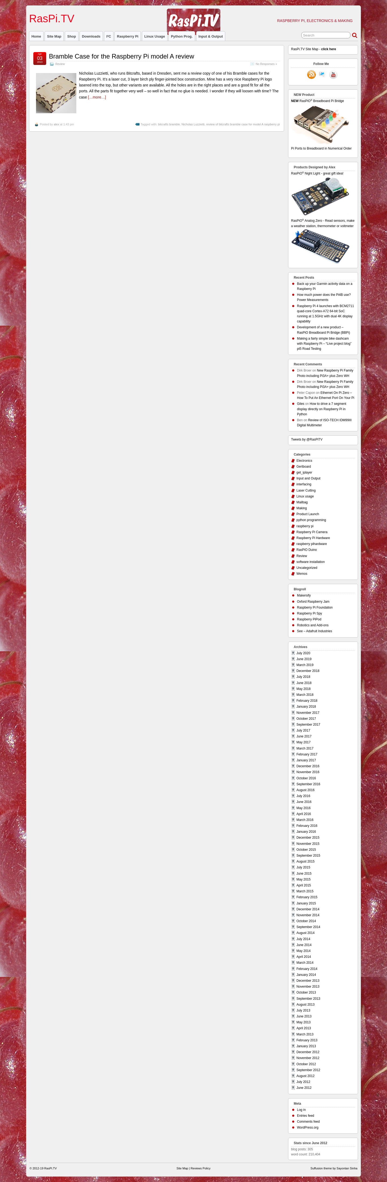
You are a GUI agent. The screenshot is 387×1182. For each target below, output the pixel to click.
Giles (300, 404)
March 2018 (304, 695)
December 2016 (307, 766)
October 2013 (306, 992)
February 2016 (306, 826)
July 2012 (303, 1082)
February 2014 (306, 969)
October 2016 (306, 778)
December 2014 (307, 909)
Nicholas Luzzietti (193, 124)
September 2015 (308, 855)
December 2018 (307, 671)
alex (56, 124)
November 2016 (307, 772)
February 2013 (306, 1040)
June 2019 (303, 659)
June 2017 (303, 736)
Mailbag (302, 502)
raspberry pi (127, 36)
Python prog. (182, 36)
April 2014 (303, 957)
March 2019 (304, 665)
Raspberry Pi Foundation (315, 607)
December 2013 (307, 981)
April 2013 (303, 1028)
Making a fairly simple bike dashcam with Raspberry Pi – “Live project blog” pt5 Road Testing (324, 344)
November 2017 (307, 713)
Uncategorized (306, 568)
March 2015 (304, 891)
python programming (311, 520)
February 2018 (306, 701)
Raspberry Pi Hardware (313, 538)
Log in (301, 1110)
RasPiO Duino (306, 550)
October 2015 (306, 850)
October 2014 (306, 921)
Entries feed (305, 1116)
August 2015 (305, 861)
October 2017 (306, 719)
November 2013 (307, 986)
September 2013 (308, 999)
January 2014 (306, 975)
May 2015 (303, 879)
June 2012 (303, 1088)
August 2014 (305, 933)
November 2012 (307, 1058)
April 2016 (303, 814)
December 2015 (307, 837)
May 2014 (303, 951)
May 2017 (303, 742)
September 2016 (308, 784)
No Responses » (266, 64)
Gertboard (303, 466)
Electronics (304, 461)
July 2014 (303, 939)
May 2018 (303, 689)
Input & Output (211, 36)
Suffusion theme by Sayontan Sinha (333, 1168)
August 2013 (305, 1004)
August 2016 (305, 790)
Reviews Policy (200, 1168)
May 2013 (303, 1022)
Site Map (54, 36)
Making (301, 508)
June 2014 (303, 945)
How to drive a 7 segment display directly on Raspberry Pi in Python (321, 409)
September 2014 (308, 927)
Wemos (301, 574)
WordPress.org (307, 1127)
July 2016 (303, 796)
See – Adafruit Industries (314, 631)
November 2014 (307, 915)
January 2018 (306, 706)
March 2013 (304, 1034)
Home (36, 36)
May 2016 (303, 808)
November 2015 (307, 844)
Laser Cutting (306, 490)
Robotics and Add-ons (312, 625)
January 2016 (306, 832)
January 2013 (306, 1046)
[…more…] (97, 97)
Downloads (91, 36)
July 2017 (303, 730)
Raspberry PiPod (309, 619)
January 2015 (306, 903)
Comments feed (308, 1121)
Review (60, 64)
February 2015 (306, 897)
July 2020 (303, 653)
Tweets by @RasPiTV (306, 439)
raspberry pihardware (311, 544)
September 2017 (308, 724)
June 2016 (303, 802)
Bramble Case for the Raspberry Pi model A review (121, 56)
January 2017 (306, 760)
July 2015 (303, 867)
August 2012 (305, 1076)
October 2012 (306, 1064)
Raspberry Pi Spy (309, 613)
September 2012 (308, 1070)
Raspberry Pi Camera (311, 532)
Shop (71, 36)
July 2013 (303, 1010)
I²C (108, 36)
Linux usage (154, 36)
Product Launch (307, 514)
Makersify (304, 595)
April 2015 (303, 885)
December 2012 (307, 1052)
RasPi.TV (51, 18)
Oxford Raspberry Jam (313, 601)
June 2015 (303, 873)
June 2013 (303, 1016)
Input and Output (308, 478)
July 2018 (303, 677)
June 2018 (303, 683)
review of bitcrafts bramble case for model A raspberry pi (243, 124)
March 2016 (304, 820)
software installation (310, 562)
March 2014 (304, 963)
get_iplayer (304, 472)
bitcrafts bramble (169, 124)
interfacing (303, 484)
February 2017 (306, 754)
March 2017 (304, 748)
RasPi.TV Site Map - (313, 49)
